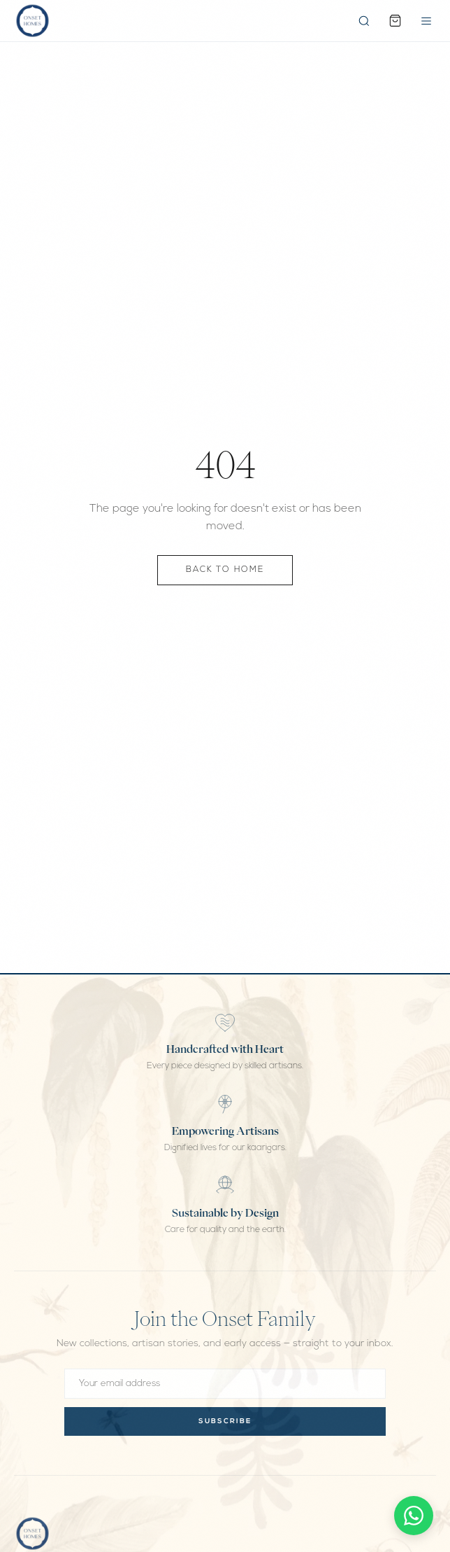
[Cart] (395, 21)
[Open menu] (426, 21)
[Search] (364, 21)
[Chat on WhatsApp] (413, 1515)
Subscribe (225, 1421)
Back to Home (225, 570)
